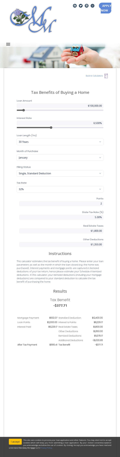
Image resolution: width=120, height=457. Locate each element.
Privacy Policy (12, 421)
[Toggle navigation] (8, 44)
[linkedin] (87, 5)
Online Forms (68, 429)
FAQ (63, 434)
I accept (15, 441)
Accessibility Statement (17, 425)
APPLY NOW (106, 8)
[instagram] (92, 5)
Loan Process (68, 421)
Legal (8, 416)
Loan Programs (69, 416)
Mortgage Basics (69, 425)
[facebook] (75, 5)
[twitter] (81, 5)
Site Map (9, 429)
